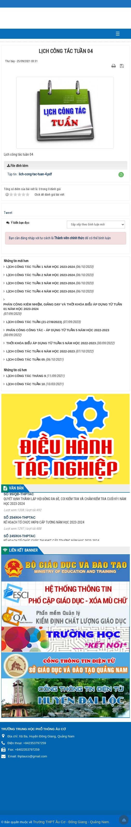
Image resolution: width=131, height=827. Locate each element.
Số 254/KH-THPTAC (19, 522)
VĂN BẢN (16, 488)
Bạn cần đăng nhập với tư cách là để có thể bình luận (60, 238)
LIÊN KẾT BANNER (23, 550)
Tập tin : (29, 174)
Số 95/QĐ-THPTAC (19, 499)
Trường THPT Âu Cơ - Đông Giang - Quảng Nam (71, 822)
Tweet (8, 213)
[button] (121, 174)
